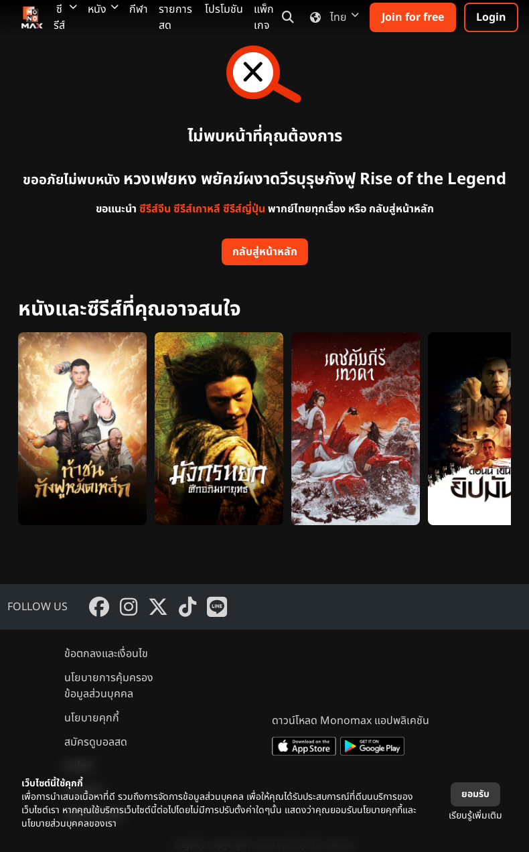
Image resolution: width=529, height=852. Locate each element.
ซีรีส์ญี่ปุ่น (244, 209)
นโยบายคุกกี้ (91, 718)
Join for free (413, 17)
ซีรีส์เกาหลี (196, 209)
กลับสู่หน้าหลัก (264, 252)
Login (491, 17)
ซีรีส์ (65, 17)
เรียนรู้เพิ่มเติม (475, 815)
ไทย (332, 17)
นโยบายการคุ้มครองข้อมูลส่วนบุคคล (108, 686)
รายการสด (175, 17)
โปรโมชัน (224, 9)
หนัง (103, 9)
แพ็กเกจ (264, 17)
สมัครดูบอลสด (95, 742)
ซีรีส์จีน (155, 209)
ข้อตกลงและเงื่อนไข (106, 654)
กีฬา (138, 9)
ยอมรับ (475, 794)
